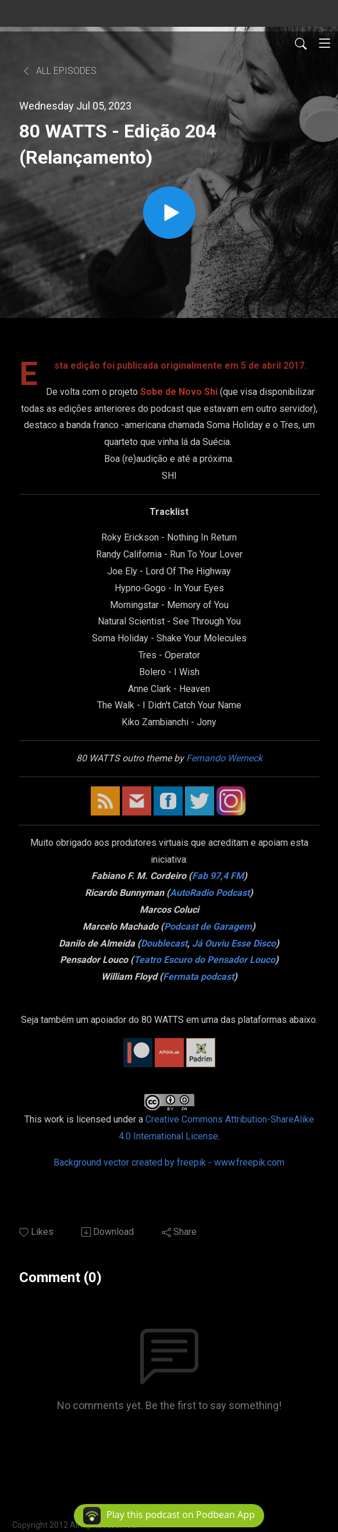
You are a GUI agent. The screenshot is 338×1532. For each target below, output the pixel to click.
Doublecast (164, 943)
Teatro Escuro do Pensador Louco (204, 959)
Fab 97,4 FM (218, 875)
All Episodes (59, 70)
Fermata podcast (198, 976)
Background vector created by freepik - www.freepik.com (169, 1162)
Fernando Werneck (224, 758)
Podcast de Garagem (208, 926)
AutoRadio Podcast (210, 892)
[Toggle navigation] (324, 43)
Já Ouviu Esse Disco (234, 943)
